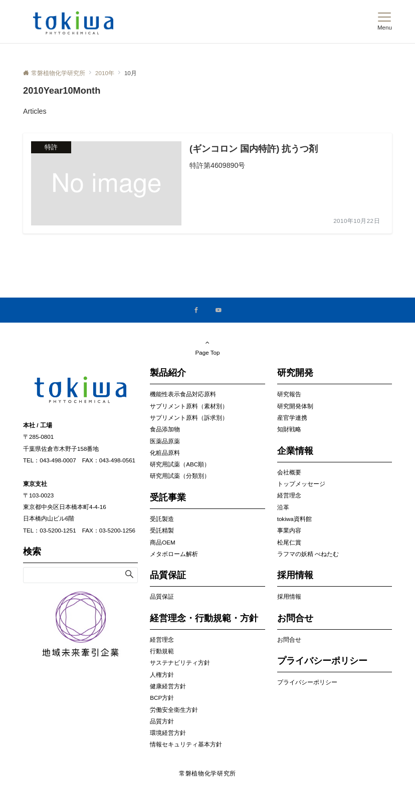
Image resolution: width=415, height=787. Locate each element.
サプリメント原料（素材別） (189, 406)
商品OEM (162, 542)
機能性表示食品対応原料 (183, 394)
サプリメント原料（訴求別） (189, 417)
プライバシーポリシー (307, 682)
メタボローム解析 (174, 554)
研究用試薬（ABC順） (180, 464)
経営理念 (162, 639)
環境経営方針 (168, 732)
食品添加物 (165, 429)
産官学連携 (292, 417)
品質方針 (162, 721)
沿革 (283, 507)
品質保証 (162, 596)
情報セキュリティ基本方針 (186, 744)
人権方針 (162, 674)
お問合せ (289, 639)
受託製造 (162, 518)
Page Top (207, 347)
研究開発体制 (295, 406)
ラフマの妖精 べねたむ (308, 554)
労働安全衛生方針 (174, 709)
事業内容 (289, 530)
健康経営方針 (168, 686)
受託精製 (162, 530)
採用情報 (289, 596)
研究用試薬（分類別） (180, 475)
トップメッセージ (301, 483)
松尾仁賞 (289, 542)
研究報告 (289, 394)
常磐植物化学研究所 (207, 773)
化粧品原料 (165, 452)
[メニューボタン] (384, 22)
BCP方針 (162, 697)
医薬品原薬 (165, 441)
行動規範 (162, 651)
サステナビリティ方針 (180, 662)
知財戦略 (289, 429)
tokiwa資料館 (294, 518)
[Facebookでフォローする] (196, 310)
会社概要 (289, 472)
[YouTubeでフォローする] (219, 310)
